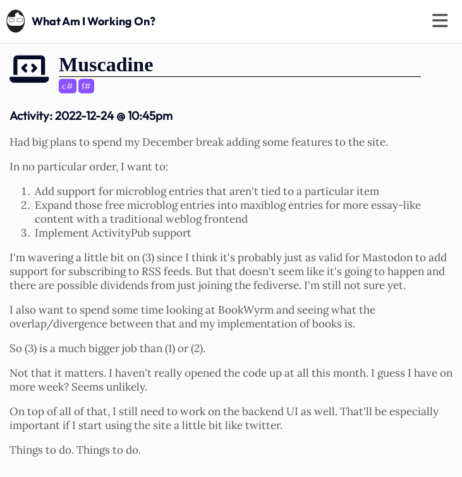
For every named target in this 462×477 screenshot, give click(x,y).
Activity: (91, 115)
